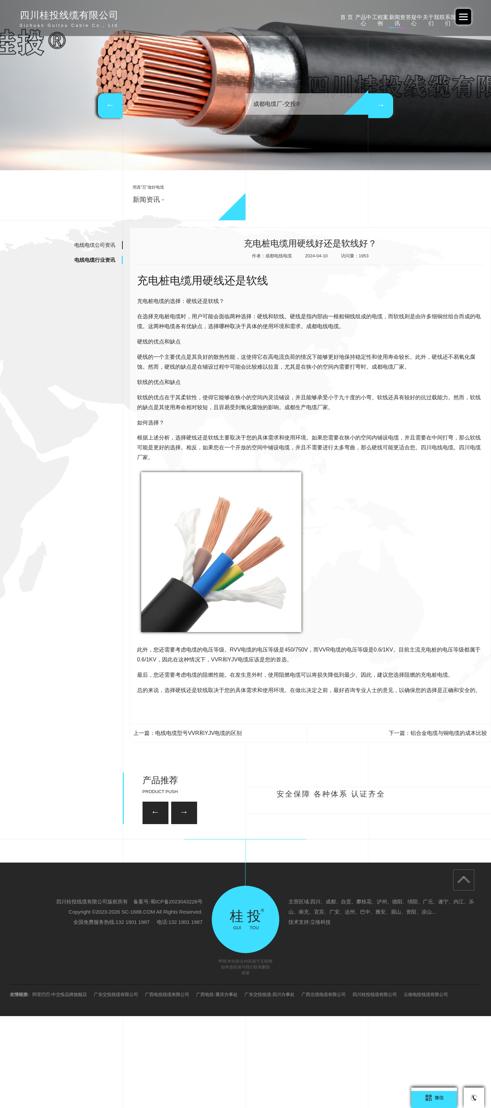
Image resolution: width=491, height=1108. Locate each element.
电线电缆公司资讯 (94, 245)
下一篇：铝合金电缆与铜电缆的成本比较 (438, 733)
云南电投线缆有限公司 (426, 1086)
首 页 (228, 17)
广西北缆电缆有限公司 (323, 1086)
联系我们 (436, 17)
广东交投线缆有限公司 (116, 1086)
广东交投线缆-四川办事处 (269, 1086)
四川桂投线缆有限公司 (375, 1086)
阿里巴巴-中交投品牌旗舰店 (59, 1086)
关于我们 (402, 17)
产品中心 (263, 17)
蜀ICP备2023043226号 (176, 993)
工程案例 (298, 17)
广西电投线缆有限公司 (167, 1086)
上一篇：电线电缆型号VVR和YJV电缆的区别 (187, 733)
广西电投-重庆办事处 (216, 1086)
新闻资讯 (332, 17)
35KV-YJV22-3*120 (211, 844)
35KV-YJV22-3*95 (371, 882)
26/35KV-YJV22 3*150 (118, 882)
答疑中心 (367, 17)
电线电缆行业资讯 (94, 260)
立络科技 (320, 1014)
